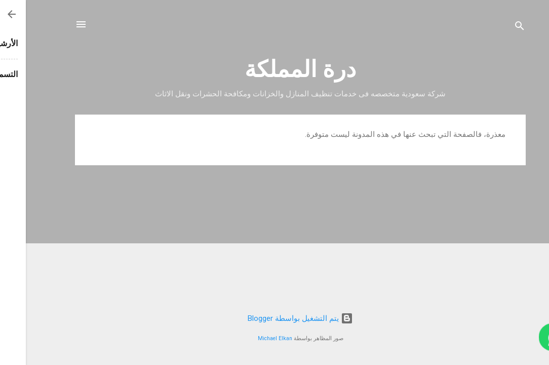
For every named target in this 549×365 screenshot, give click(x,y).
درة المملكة (274, 69)
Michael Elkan (249, 338)
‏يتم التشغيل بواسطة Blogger (274, 318)
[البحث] (494, 27)
